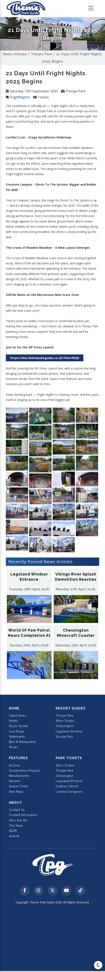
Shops (13, 747)
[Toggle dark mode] (98, 965)
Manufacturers (19, 775)
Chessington (65, 726)
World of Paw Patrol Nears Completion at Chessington (29, 635)
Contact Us (17, 809)
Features (18, 758)
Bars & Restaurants (22, 741)
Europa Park (64, 736)
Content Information (23, 815)
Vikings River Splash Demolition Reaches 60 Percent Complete (76, 579)
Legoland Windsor (69, 731)
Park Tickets (69, 758)
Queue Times (18, 786)
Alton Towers (65, 720)
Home (14, 708)
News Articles (15, 54)
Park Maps (16, 791)
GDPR (13, 831)
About (15, 803)
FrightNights (20, 97)
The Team (16, 825)
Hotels (13, 720)
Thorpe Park (41, 54)
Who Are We (18, 820)
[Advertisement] (52, 939)
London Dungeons (69, 791)
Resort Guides (70, 708)
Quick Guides (18, 726)
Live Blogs (16, 731)
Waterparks (17, 736)
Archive (14, 765)
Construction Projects (24, 770)
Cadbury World (67, 786)
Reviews (15, 781)
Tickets (43, 97)
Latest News (17, 715)
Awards (14, 836)
